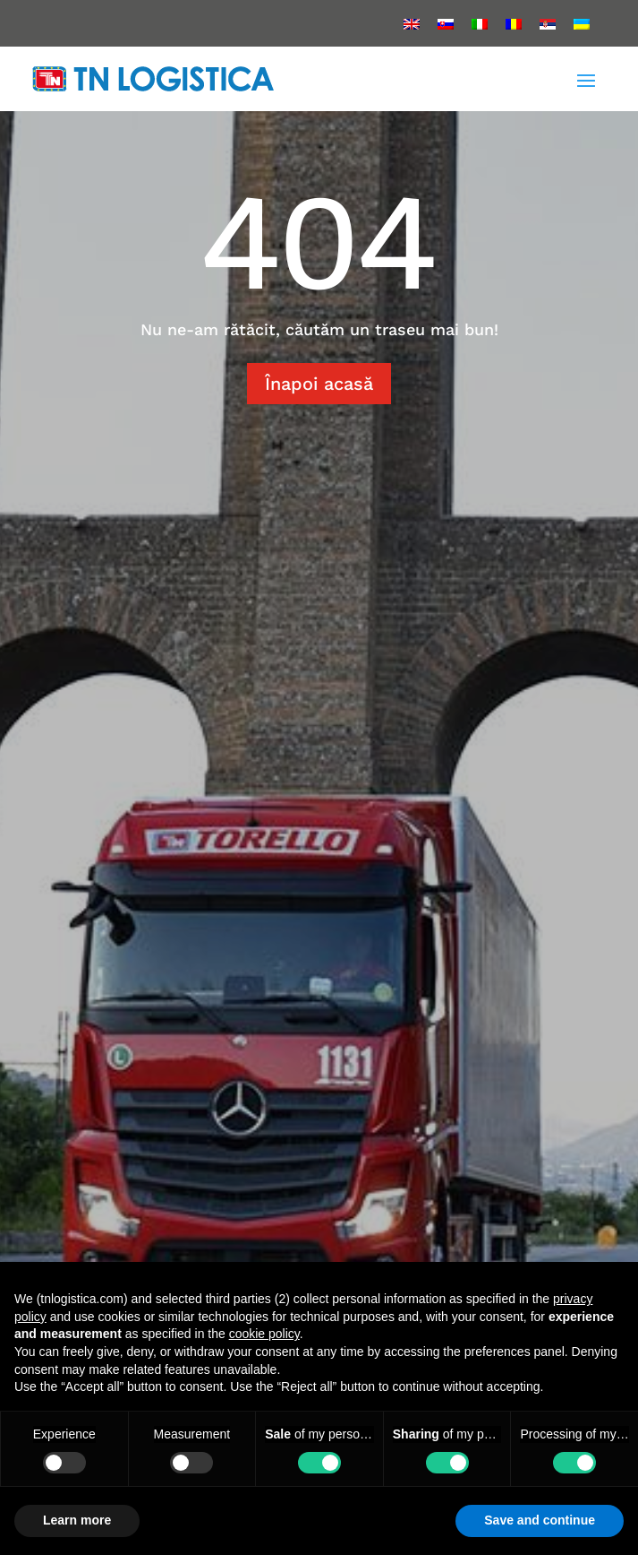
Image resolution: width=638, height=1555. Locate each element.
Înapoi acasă (319, 383)
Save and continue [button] (539, 1520)
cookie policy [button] (264, 1333)
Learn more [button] (77, 1520)
